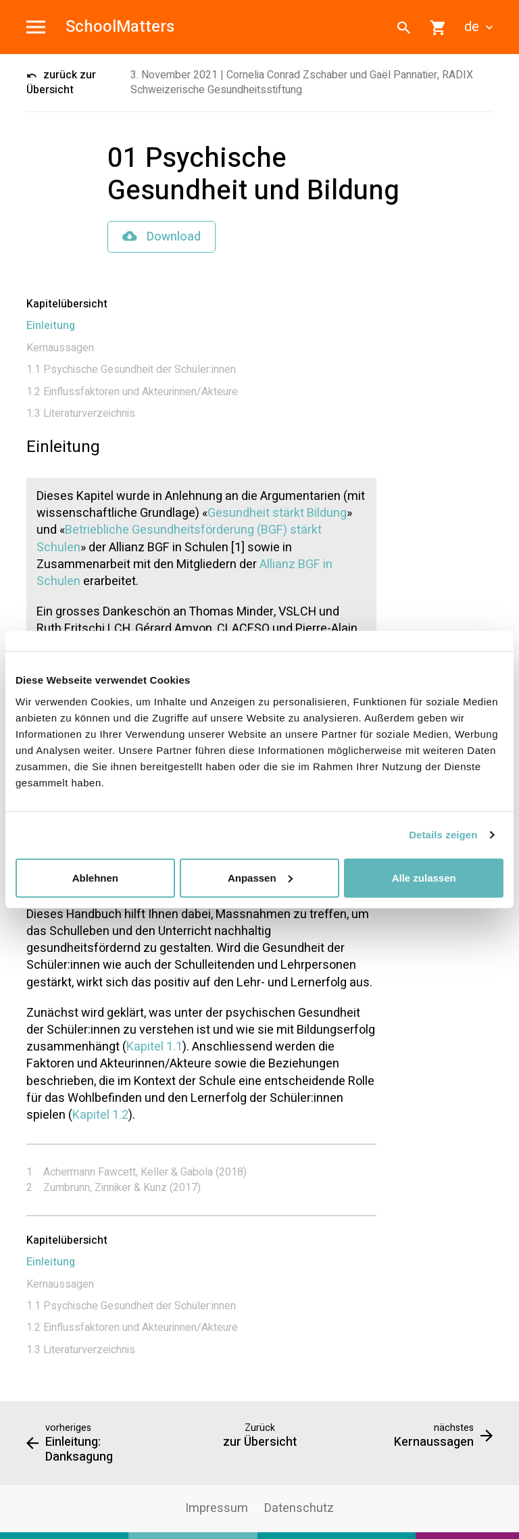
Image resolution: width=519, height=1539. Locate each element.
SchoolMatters (120, 27)
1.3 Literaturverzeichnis (80, 413)
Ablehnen (95, 877)
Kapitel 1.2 (100, 1115)
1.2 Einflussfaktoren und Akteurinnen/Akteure (132, 392)
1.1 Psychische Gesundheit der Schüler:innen (131, 369)
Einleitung (50, 326)
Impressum (216, 1508)
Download (161, 237)
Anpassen (260, 877)
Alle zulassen (424, 877)
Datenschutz (299, 1508)
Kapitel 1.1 (154, 1047)
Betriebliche (97, 530)
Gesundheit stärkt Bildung (277, 513)
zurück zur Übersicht (61, 82)
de (478, 27)
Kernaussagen (60, 348)
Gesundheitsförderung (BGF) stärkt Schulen (179, 538)
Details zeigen (443, 834)
